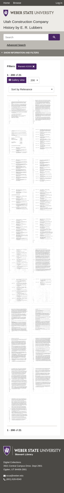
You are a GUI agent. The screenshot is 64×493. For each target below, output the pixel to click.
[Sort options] (31, 89)
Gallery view (18, 80)
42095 (26, 66)
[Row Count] (33, 80)
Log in (59, 3)
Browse (17, 3)
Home (6, 3)
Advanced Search (16, 45)
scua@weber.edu (13, 475)
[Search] (25, 37)
